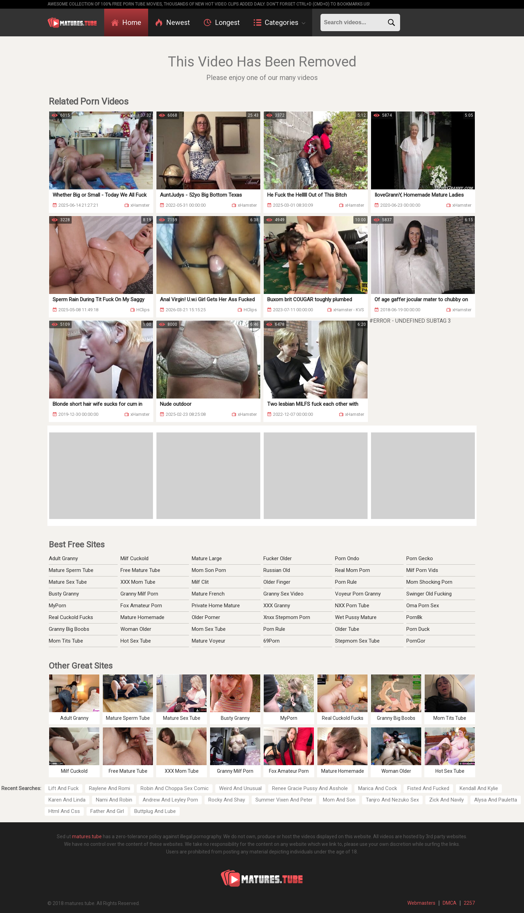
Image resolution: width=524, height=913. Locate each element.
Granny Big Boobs (69, 629)
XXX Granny (276, 605)
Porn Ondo (347, 558)
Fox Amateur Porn (141, 605)
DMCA (450, 903)
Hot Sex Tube (135, 641)
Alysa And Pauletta (495, 800)
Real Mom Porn (352, 570)
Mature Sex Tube (68, 582)
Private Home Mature (216, 605)
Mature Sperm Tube (71, 570)
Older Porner (206, 617)
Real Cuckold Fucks (71, 617)
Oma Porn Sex (422, 605)
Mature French (208, 594)
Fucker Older (277, 558)
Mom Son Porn (209, 570)
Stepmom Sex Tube (357, 641)
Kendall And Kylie (479, 788)
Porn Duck (418, 629)
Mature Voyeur (208, 641)
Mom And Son (339, 800)
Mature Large (207, 558)
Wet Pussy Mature (356, 617)
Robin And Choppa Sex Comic (175, 788)
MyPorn (57, 605)
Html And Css (64, 811)
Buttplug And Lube (155, 811)
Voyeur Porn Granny (358, 594)
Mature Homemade (142, 617)
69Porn (271, 641)
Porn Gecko (419, 558)
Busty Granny (64, 594)
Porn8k (414, 617)
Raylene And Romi (109, 788)
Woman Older (135, 629)
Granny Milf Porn (139, 594)
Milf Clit (200, 582)
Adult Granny (63, 558)
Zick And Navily (446, 800)
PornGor (415, 641)
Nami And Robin (114, 800)
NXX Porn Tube (352, 605)
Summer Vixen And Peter (284, 800)
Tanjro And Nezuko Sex (392, 800)
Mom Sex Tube (209, 629)
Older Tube (347, 629)
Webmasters (421, 903)
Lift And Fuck (63, 788)
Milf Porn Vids (422, 570)
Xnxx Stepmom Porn (286, 617)
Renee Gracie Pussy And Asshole (310, 788)
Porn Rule (274, 629)
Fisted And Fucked (428, 788)
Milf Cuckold (134, 558)
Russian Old (276, 570)
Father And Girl (107, 811)
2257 (469, 903)
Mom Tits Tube (66, 641)
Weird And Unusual (240, 788)
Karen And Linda (66, 800)
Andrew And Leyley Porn (170, 800)
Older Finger (276, 582)
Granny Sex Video (283, 594)
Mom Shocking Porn (429, 582)
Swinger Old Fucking (429, 594)
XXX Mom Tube (137, 582)
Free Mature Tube (140, 570)
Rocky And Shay (226, 800)
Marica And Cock (377, 788)
